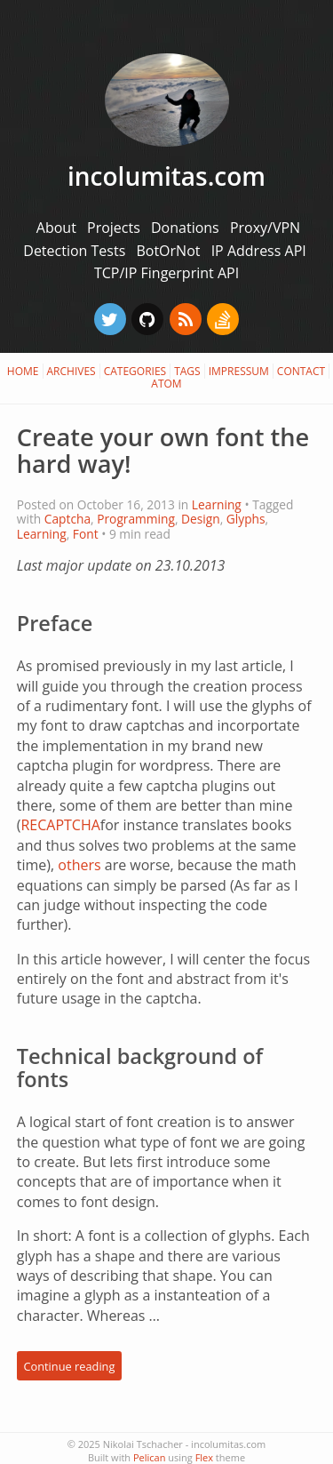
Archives (71, 371)
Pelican (149, 1457)
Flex (204, 1457)
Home (23, 371)
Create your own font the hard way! (163, 450)
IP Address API (258, 250)
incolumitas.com (166, 176)
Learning (217, 504)
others (79, 865)
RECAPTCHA (59, 825)
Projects (115, 227)
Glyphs (246, 518)
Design (200, 518)
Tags (187, 371)
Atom (166, 383)
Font (86, 533)
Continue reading (69, 1365)
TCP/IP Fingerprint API (166, 273)
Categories (135, 371)
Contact (301, 371)
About (58, 227)
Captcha (67, 518)
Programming (136, 518)
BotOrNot (169, 250)
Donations (187, 227)
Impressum (239, 371)
